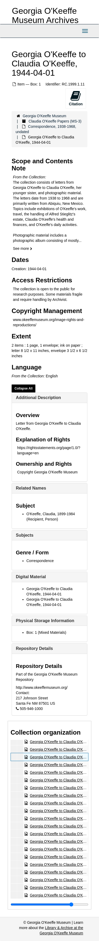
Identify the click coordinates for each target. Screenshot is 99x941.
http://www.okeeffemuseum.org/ (42, 687)
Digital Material (31, 576)
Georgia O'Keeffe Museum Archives (45, 15)
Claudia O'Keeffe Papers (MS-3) (55, 121)
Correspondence (40, 561)
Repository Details (34, 648)
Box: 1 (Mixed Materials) (46, 632)
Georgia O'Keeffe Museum (44, 116)
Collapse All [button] (23, 388)
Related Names (31, 488)
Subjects (25, 535)
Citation (76, 98)
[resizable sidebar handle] (49, 904)
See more (22, 248)
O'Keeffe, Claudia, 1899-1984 (50, 514)
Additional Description (38, 397)
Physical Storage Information (45, 620)
